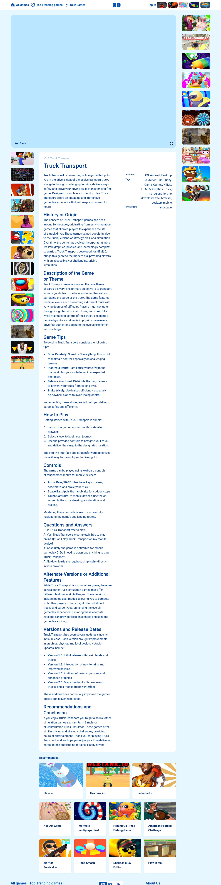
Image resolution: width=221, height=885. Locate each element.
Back (20, 143)
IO (45, 158)
